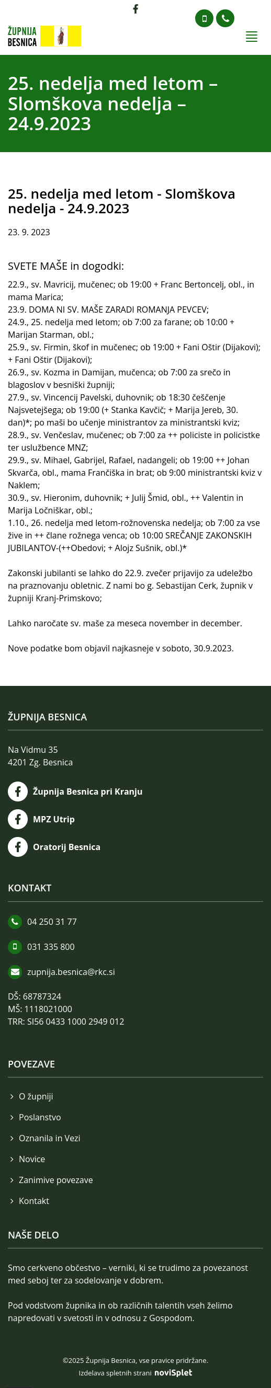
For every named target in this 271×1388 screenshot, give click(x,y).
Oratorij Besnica (66, 847)
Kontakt (34, 1201)
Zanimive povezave (56, 1180)
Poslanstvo (40, 1117)
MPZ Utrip (54, 819)
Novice (32, 1159)
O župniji (36, 1096)
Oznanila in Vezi (50, 1138)
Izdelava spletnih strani (136, 1373)
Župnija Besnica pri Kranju (88, 791)
